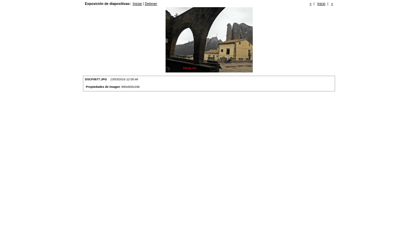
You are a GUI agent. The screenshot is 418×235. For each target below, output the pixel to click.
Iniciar (137, 4)
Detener (151, 4)
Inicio (321, 4)
